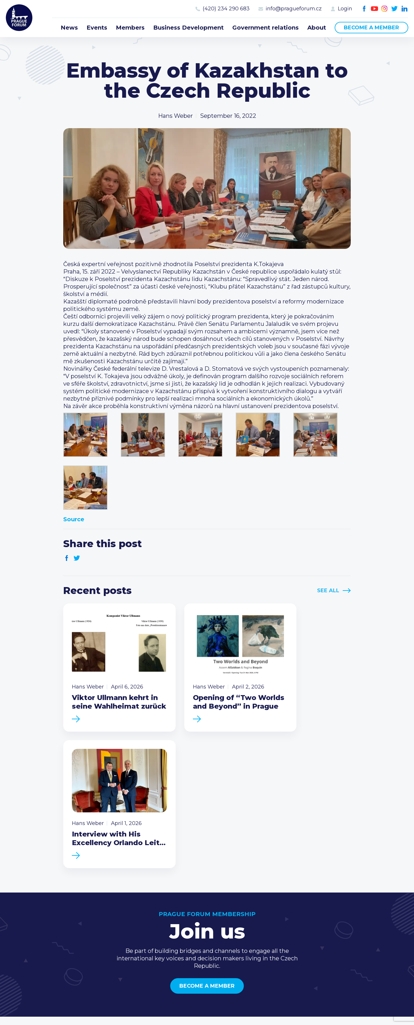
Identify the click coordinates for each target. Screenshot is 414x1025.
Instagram (384, 8)
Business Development (188, 27)
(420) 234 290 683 (226, 8)
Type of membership (280, 916)
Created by (207, 1014)
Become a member (371, 27)
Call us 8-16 (347, 907)
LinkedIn (404, 8)
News (69, 27)
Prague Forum (20, 18)
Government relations (265, 27)
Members (130, 27)
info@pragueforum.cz (294, 8)
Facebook (364, 8)
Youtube (374, 8)
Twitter (394, 8)
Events (97, 27)
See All (328, 590)
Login (345, 8)
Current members (276, 907)
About (316, 27)
